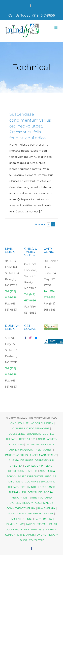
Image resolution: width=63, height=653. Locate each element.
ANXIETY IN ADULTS (21, 449)
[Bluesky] (36, 338)
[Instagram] (30, 338)
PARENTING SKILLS (16, 455)
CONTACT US (37, 540)
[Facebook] (25, 338)
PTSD (38, 449)
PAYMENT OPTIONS (21, 518)
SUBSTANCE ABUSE (21, 460)
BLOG (23, 540)
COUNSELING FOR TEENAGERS (30, 428)
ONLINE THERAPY (47, 534)
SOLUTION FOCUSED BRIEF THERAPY (30, 513)
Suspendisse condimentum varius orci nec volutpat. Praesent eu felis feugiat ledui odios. (30, 126)
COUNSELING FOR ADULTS (25, 433)
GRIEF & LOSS (27, 439)
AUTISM (47, 449)
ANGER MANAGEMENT (43, 455)
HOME (12, 423)
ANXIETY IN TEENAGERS (40, 444)
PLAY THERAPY (46, 508)
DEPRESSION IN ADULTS (23, 470)
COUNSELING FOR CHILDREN (35, 423)
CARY (38, 518)
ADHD (41, 439)
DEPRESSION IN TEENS (38, 465)
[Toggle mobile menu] (56, 27)
